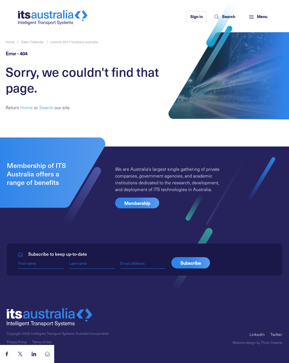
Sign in (196, 16)
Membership (137, 203)
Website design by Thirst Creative (257, 342)
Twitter (276, 334)
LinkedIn (257, 334)
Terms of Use (41, 342)
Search (46, 107)
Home (26, 107)
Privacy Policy (17, 342)
